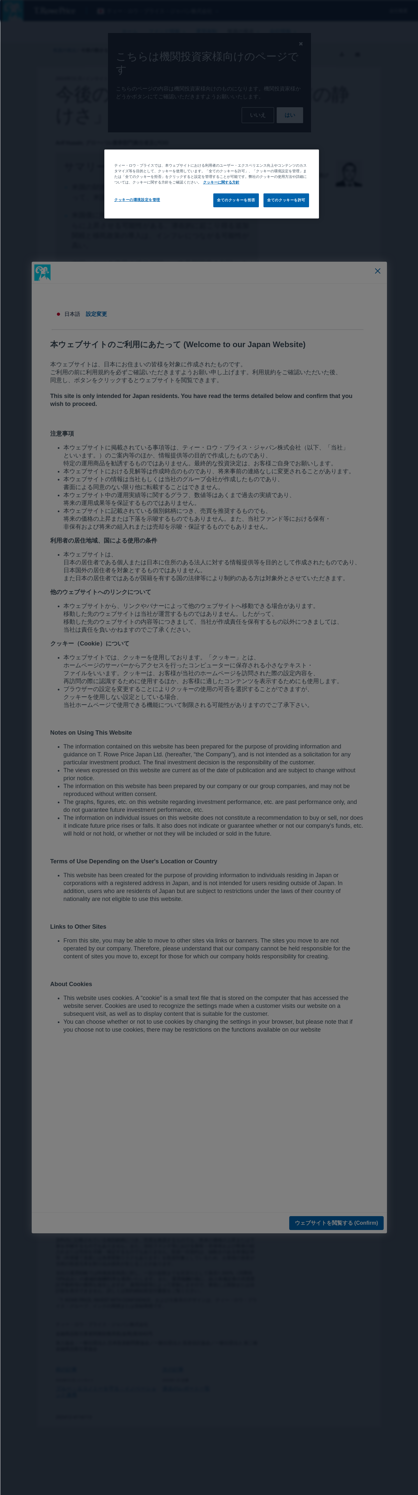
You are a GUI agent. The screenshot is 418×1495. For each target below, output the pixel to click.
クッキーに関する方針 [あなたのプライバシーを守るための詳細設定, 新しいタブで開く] (221, 182)
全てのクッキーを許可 (286, 200)
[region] (211, 184)
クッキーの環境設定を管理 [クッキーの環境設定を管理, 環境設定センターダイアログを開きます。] (137, 199)
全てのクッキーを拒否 (236, 200)
